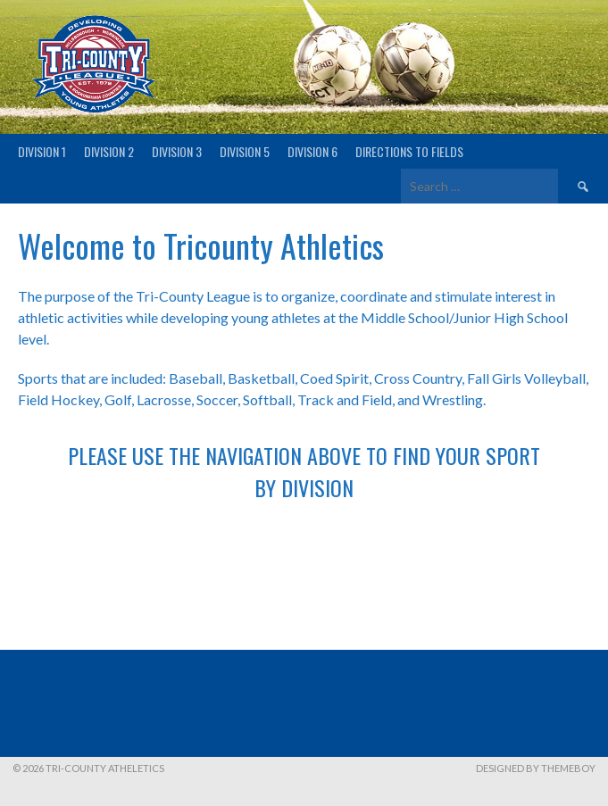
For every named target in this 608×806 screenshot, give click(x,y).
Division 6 (312, 151)
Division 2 (109, 151)
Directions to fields (409, 151)
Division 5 (245, 151)
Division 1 (42, 151)
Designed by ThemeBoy (536, 768)
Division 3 (177, 151)
